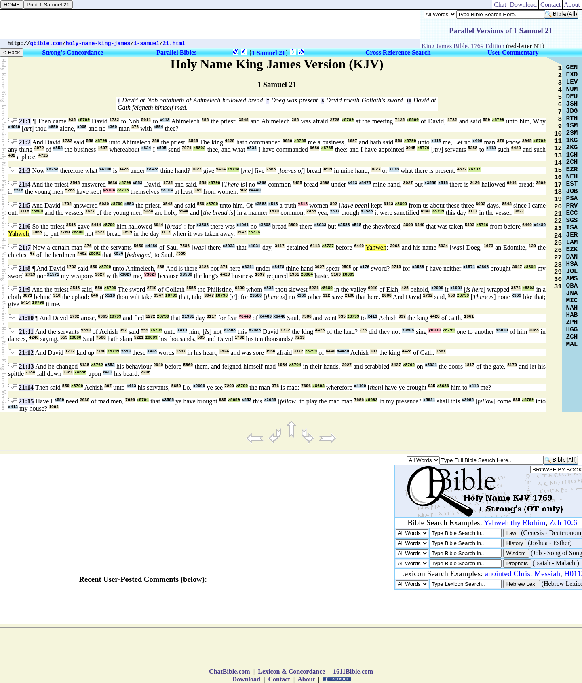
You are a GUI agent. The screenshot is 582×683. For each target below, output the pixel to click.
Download (523, 4)
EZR (572, 169)
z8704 (295, 365)
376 (135, 127)
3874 (516, 288)
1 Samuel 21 (268, 52)
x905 (81, 127)
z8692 (371, 400)
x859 (53, 127)
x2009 (437, 288)
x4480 (255, 190)
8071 (27, 295)
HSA (572, 264)
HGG (572, 329)
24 (558, 236)
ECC (572, 213)
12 (558, 148)
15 (558, 170)
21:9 (24, 289)
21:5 (24, 205)
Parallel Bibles (176, 52)
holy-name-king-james (98, 43)
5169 (336, 274)
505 (201, 337)
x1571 (469, 267)
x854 (158, 127)
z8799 (84, 120)
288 (205, 120)
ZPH (572, 322)
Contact (550, 4)
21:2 (24, 142)
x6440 (279, 316)
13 (558, 155)
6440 (419, 225)
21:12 (26, 352)
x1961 (242, 225)
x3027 (125, 274)
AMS (572, 278)
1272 (150, 316)
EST (572, 184)
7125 (400, 120)
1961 (294, 274)
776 (363, 330)
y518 (303, 204)
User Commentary (512, 52)
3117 (472, 211)
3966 (270, 351)
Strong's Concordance (72, 52)
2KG (572, 147)
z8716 (482, 225)
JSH (572, 104)
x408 (477, 141)
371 (224, 267)
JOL (572, 271)
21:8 (24, 268)
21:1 (25, 121)
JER (572, 235)
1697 (352, 141)
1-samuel (147, 43)
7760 (65, 232)
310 (57, 295)
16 (558, 177)
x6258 (52, 169)
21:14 (26, 387)
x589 (59, 400)
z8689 (327, 288)
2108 (349, 295)
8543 (507, 204)
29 (558, 272)
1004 (54, 407)
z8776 (423, 148)
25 (558, 243)
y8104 (109, 190)
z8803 (401, 204)
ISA (572, 227)
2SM (572, 133)
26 (558, 250)
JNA (572, 293)
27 (558, 257)
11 (558, 141)
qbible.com (46, 43)
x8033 (320, 225)
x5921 (431, 365)
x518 (443, 183)
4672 (462, 169)
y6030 (434, 330)
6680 (287, 141)
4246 (34, 337)
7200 (229, 386)
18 (558, 192)
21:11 (26, 331)
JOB (572, 191)
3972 (39, 148)
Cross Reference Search (398, 52)
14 (558, 163)
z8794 (143, 400)
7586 (185, 246)
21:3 (24, 170)
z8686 (80, 372)
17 (558, 185)
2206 (145, 372)
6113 (388, 204)
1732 (114, 120)
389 (198, 190)
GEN (572, 67)
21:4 (24, 184)
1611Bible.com (353, 671)
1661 (469, 316)
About (572, 4)
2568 (271, 169)
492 (11, 155)
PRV (572, 206)
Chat (500, 4)
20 (558, 206)
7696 (306, 386)
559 (486, 120)
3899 (327, 169)
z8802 (199, 148)
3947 (242, 232)
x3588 (430, 183)
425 (405, 288)
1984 (282, 365)
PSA (572, 198)
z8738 (123, 190)
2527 (100, 232)
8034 (443, 246)
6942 (425, 211)
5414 (221, 169)
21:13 (26, 366)
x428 (152, 351)
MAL (572, 344)
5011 (146, 120)
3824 (224, 351)
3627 (90, 211)
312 (326, 295)
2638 (84, 400)
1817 (469, 365)
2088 (387, 295)
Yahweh (18, 233)
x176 (394, 169)
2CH (572, 162)
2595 (346, 267)
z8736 (254, 232)
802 (243, 190)
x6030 (502, 330)
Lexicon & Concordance (291, 671)
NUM (572, 89)
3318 (24, 211)
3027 (197, 169)
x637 (335, 211)
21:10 (26, 317)
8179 (512, 365)
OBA (572, 286)
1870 (274, 211)
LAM (572, 242)
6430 (240, 288)
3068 (37, 232)
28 (558, 265)
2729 (335, 120)
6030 (112, 183)
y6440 (245, 316)
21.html (174, 43)
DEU (572, 96)
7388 (30, 372)
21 (558, 214)
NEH (572, 176)
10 (409, 101)
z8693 (318, 386)
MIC (572, 300)
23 (558, 228)
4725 (43, 155)
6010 (372, 288)
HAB (572, 315)
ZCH (572, 337)
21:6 (24, 226)
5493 (469, 225)
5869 (188, 365)
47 (32, 253)
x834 (146, 148)
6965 (103, 316)
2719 (396, 267)
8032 (480, 204)
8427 (396, 365)
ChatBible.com (229, 671)
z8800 (413, 120)
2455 (297, 183)
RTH (572, 118)
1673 (488, 246)
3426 (124, 169)
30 (558, 279)
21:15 (26, 401)
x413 (165, 120)
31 (558, 287)
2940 (158, 365)
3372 (298, 351)
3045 (527, 141)
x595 (162, 148)
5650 (138, 246)
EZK (572, 249)
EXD (572, 74)
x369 (112, 127)
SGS (572, 220)
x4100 (105, 169)
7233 (300, 337)
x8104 (167, 190)
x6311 (248, 267)
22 (558, 221)
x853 (58, 148)
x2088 (255, 330)
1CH (572, 155)
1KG (572, 140)
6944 (512, 183)
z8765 (300, 141)
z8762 (97, 365)
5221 (314, 288)
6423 (516, 148)
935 (72, 120)
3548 (244, 120)
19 (558, 199)
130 (532, 246)
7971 (187, 148)
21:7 (25, 247)
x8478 (152, 169)
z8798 (233, 169)
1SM (572, 125)
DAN (572, 257)
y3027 (150, 274)
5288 (472, 148)
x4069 (14, 127)
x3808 (265, 225)
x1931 (254, 246)
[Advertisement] (210, 24)
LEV (572, 82)
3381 (68, 372)
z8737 (474, 169)
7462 (82, 253)
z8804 (530, 267)
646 (94, 295)
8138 (84, 365)
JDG (572, 111)
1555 (191, 288)
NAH (572, 308)
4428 (229, 141)
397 (402, 316)
